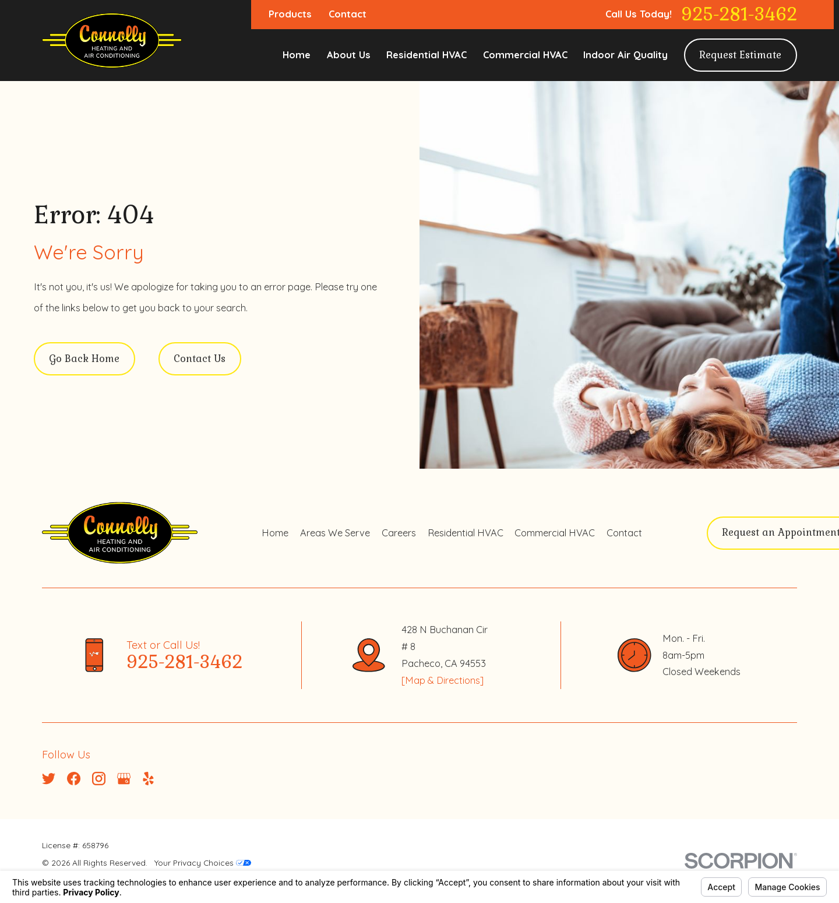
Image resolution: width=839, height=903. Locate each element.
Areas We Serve (335, 533)
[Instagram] (98, 778)
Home (275, 533)
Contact (347, 14)
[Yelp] (148, 778)
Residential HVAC (465, 533)
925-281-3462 (739, 14)
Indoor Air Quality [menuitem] (625, 55)
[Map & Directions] (442, 680)
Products (290, 14)
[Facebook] (73, 778)
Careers (399, 533)
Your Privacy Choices (202, 862)
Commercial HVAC (554, 533)
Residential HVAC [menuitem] (426, 55)
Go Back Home (84, 359)
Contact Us (199, 359)
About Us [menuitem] (349, 55)
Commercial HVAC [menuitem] (525, 55)
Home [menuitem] (297, 55)
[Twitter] (48, 778)
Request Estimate (740, 55)
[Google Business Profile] (124, 778)
